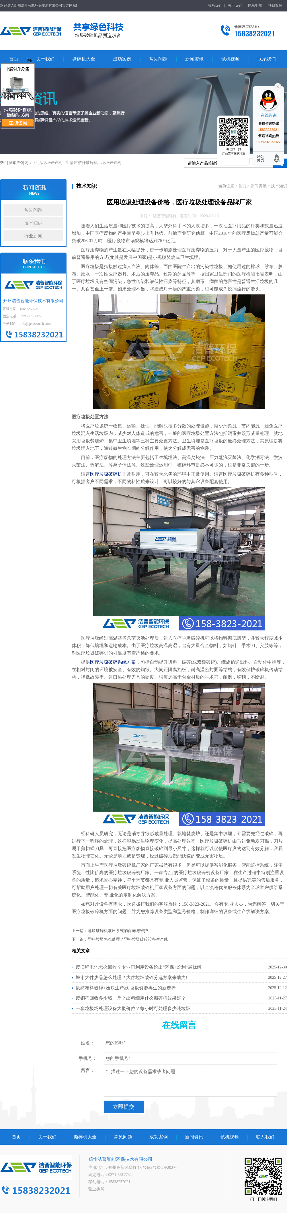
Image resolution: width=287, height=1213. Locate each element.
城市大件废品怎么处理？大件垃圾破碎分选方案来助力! (131, 977)
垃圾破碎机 (111, 163)
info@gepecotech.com (35, 324)
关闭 (30, 60)
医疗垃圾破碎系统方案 (113, 662)
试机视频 (230, 58)
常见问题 (158, 58)
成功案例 (122, 58)
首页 (13, 58)
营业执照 (96, 1189)
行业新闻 (33, 235)
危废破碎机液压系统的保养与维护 (118, 931)
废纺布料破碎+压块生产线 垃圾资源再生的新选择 (126, 987)
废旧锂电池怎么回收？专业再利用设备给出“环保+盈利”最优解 (139, 967)
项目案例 (275, 5)
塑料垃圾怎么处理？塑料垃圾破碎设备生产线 (128, 939)
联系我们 (215, 5)
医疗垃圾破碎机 (106, 474)
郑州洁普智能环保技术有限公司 (33, 288)
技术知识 (33, 222)
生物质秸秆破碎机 (82, 163)
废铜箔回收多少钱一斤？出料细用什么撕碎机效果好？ (131, 998)
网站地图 (255, 5)
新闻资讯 (194, 58)
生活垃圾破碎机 (48, 163)
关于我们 (235, 5)
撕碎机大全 (83, 58)
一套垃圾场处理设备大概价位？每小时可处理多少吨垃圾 (133, 1008)
